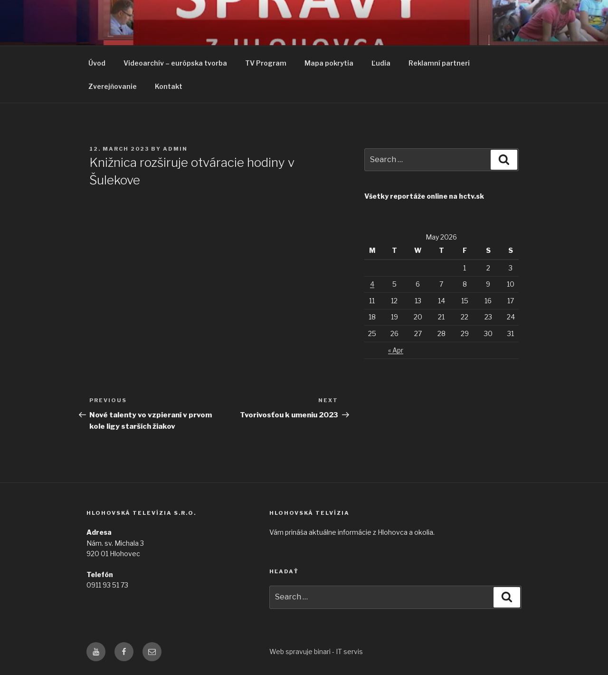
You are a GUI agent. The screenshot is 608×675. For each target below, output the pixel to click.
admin (175, 148)
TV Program (265, 63)
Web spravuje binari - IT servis (316, 651)
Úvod (96, 63)
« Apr (395, 350)
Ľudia (380, 63)
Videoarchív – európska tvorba (175, 63)
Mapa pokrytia (328, 63)
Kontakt (168, 86)
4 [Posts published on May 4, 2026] (372, 284)
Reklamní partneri (439, 63)
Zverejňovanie (112, 86)
